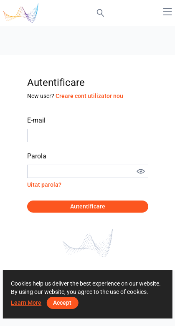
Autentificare (87, 206)
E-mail (36, 120)
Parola (36, 156)
